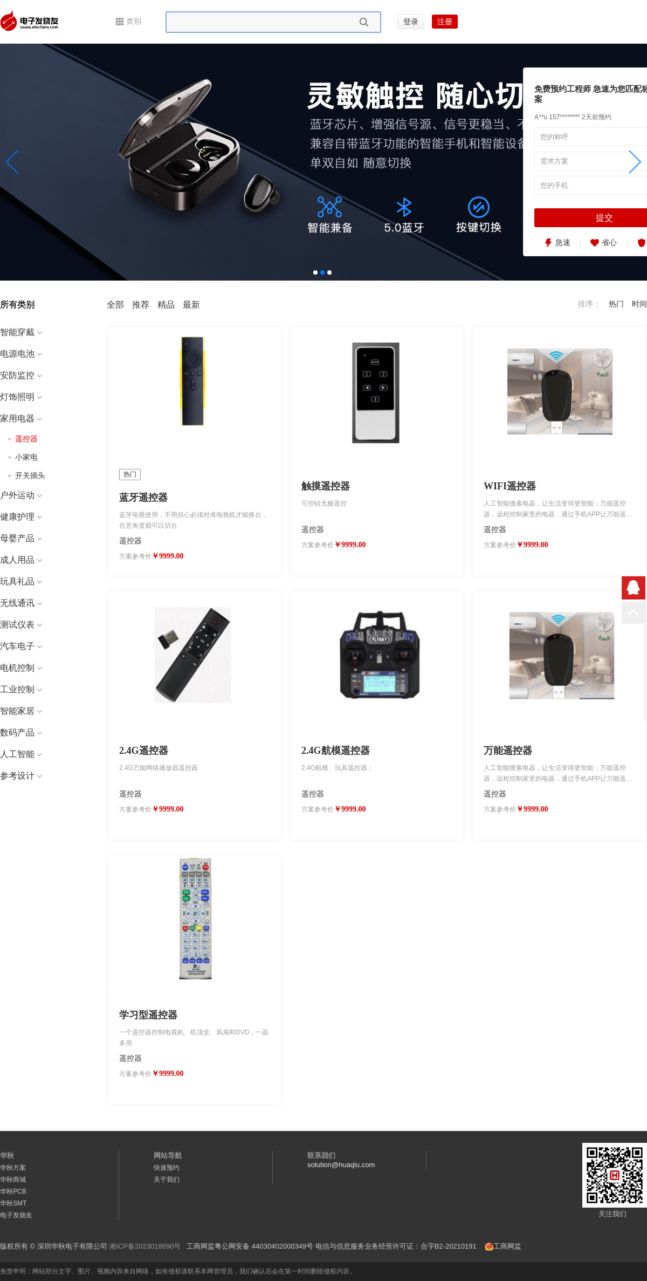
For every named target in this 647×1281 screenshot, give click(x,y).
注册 (444, 21)
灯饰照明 (21, 396)
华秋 (7, 1155)
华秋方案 (13, 1167)
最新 (191, 304)
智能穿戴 (21, 332)
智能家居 (21, 711)
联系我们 (321, 1155)
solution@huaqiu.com (341, 1165)
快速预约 (167, 1167)
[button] (12, 162)
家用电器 (21, 418)
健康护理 (21, 516)
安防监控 (21, 375)
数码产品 (21, 732)
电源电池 (21, 353)
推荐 (140, 304)
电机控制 (21, 667)
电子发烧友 (16, 1215)
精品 (166, 304)
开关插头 (28, 475)
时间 (639, 303)
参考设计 (21, 775)
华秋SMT (13, 1203)
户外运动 (21, 495)
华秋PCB (13, 1191)
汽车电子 (21, 646)
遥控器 (24, 438)
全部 (115, 304)
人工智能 (21, 754)
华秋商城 (13, 1179)
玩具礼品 (21, 581)
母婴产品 (21, 538)
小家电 (24, 457)
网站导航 (168, 1155)
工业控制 (21, 689)
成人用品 (21, 559)
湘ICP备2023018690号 (145, 1246)
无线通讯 (21, 603)
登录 (410, 21)
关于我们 (167, 1179)
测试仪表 (21, 624)
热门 (616, 303)
